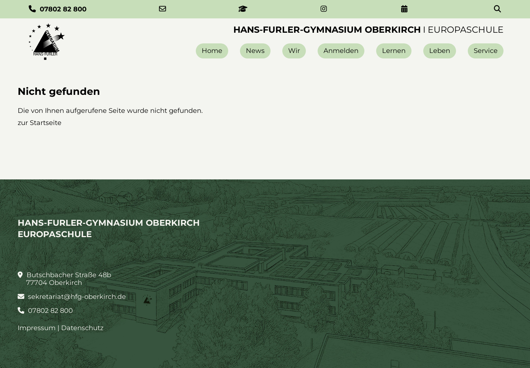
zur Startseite (39, 123)
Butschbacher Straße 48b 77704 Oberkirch (64, 279)
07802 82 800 (45, 311)
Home (212, 51)
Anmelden (341, 51)
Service (486, 51)
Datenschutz (82, 328)
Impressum (37, 328)
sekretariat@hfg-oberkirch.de (72, 297)
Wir (294, 51)
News (255, 51)
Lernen (394, 51)
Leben (439, 51)
